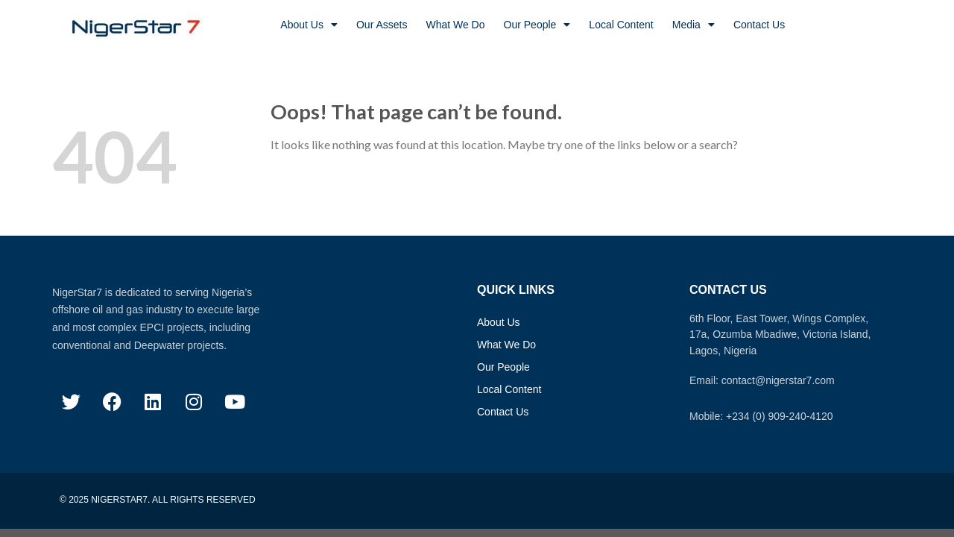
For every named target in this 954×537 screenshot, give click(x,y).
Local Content (621, 25)
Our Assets (381, 25)
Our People (537, 24)
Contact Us (759, 25)
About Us (309, 24)
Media (693, 24)
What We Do (455, 25)
